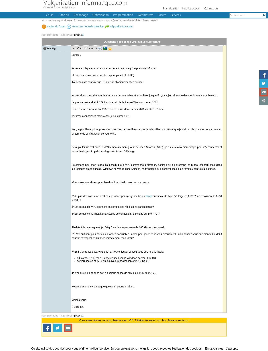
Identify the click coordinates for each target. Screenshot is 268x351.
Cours (50, 15)
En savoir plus (214, 348)
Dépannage (80, 15)
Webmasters (145, 15)
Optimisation (100, 15)
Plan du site (170, 8)
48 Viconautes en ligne (52, 20)
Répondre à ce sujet (119, 26)
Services (176, 15)
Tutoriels (63, 15)
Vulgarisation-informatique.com (85, 3)
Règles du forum (54, 26)
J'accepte (232, 348)
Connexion (211, 8)
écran (149, 196)
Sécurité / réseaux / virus (98, 20)
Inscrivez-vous (191, 8)
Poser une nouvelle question (85, 26)
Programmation (123, 15)
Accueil (81, 20)
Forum (162, 15)
